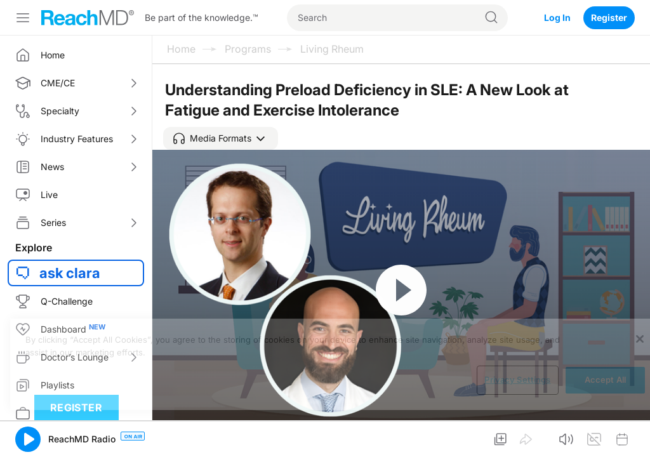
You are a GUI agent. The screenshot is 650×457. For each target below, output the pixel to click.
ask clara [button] (69, 273)
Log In (557, 17)
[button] (220, 138)
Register (609, 17)
